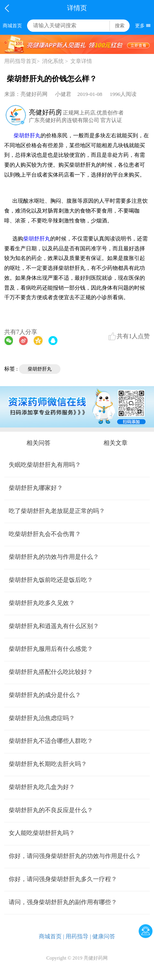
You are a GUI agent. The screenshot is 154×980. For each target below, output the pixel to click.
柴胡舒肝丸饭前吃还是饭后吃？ (51, 579)
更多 (140, 25)
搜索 (120, 25)
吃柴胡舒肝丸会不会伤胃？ (45, 534)
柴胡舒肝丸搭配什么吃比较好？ (51, 672)
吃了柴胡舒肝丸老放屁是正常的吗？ (57, 511)
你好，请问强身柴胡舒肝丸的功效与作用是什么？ (75, 856)
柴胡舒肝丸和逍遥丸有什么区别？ (54, 626)
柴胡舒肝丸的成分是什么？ (45, 695)
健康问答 (103, 936)
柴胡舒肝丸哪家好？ (36, 487)
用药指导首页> (22, 61)
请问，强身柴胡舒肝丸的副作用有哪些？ (63, 902)
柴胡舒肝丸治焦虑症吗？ (42, 718)
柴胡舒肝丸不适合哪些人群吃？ (51, 740)
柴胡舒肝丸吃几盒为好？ (42, 787)
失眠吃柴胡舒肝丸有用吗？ (45, 464)
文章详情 (81, 61)
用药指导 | (78, 936)
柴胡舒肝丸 (27, 136)
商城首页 (12, 25)
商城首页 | (51, 936)
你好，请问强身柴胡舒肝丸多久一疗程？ (63, 879)
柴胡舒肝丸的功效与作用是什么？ (54, 556)
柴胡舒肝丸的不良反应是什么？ (51, 810)
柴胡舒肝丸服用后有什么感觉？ (51, 648)
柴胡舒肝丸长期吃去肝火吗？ (48, 764)
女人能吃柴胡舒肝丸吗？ (42, 833)
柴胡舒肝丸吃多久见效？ (42, 603)
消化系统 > (55, 61)
